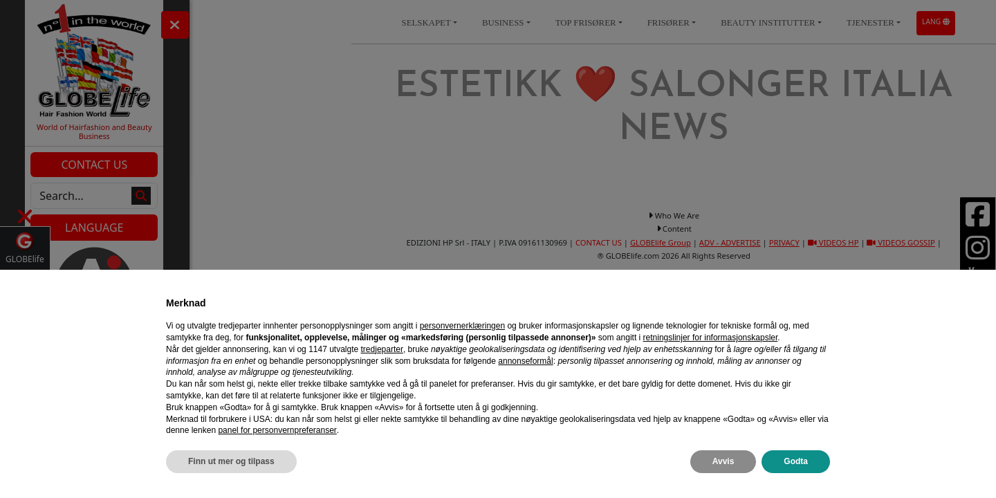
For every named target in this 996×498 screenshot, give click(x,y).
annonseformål (525, 361)
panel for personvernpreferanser (277, 430)
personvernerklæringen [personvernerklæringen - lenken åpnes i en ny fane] (462, 326)
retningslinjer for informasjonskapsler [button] (710, 337)
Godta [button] (796, 461)
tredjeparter (382, 349)
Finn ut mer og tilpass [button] (231, 461)
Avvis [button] (723, 461)
